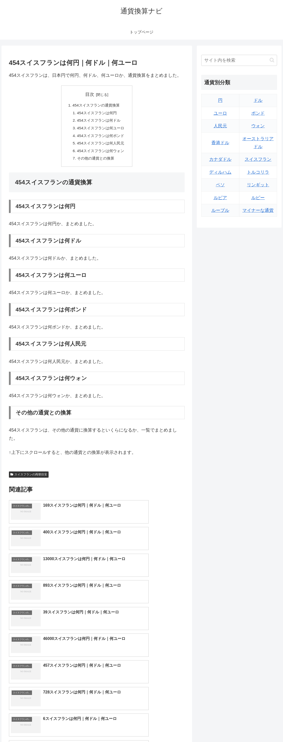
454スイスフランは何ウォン (101, 153)
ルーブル (220, 210)
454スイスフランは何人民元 (101, 145)
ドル (258, 100)
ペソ (220, 184)
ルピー (258, 197)
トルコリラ (258, 172)
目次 (89, 94)
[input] (239, 60)
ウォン (258, 125)
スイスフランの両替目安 (28, 478)
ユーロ (220, 113)
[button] (272, 60)
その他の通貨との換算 (95, 161)
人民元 (220, 125)
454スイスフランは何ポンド (101, 137)
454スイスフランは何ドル (99, 121)
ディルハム (220, 172)
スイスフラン (258, 159)
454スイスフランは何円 (97, 113)
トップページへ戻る (222, 727)
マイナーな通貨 (258, 210)
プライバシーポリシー (261, 727)
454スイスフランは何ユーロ (101, 129)
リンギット (258, 184)
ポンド (258, 113)
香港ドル (220, 142)
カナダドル (220, 159)
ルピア (220, 197)
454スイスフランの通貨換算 (96, 105)
